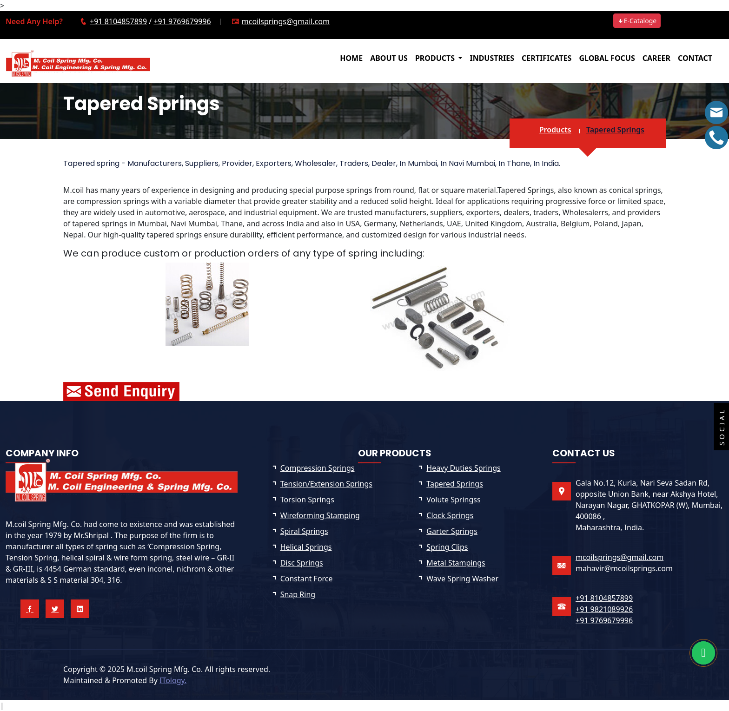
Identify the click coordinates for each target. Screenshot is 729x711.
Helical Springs (306, 547)
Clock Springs (449, 515)
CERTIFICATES (546, 58)
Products (555, 130)
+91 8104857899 (118, 21)
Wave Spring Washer (462, 578)
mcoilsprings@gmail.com (286, 21)
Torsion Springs (307, 499)
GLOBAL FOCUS (607, 58)
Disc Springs (301, 563)
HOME (351, 58)
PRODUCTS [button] (436, 58)
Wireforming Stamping (320, 515)
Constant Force (306, 578)
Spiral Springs (304, 531)
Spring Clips (447, 547)
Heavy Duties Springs (463, 468)
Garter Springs (451, 531)
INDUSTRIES (492, 58)
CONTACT (695, 58)
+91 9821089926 (604, 609)
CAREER (656, 58)
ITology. (172, 680)
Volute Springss (453, 499)
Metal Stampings (455, 563)
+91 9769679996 (182, 21)
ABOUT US (389, 58)
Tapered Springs (615, 130)
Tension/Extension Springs (326, 484)
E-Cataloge (637, 20)
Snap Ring (297, 594)
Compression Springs (317, 468)
